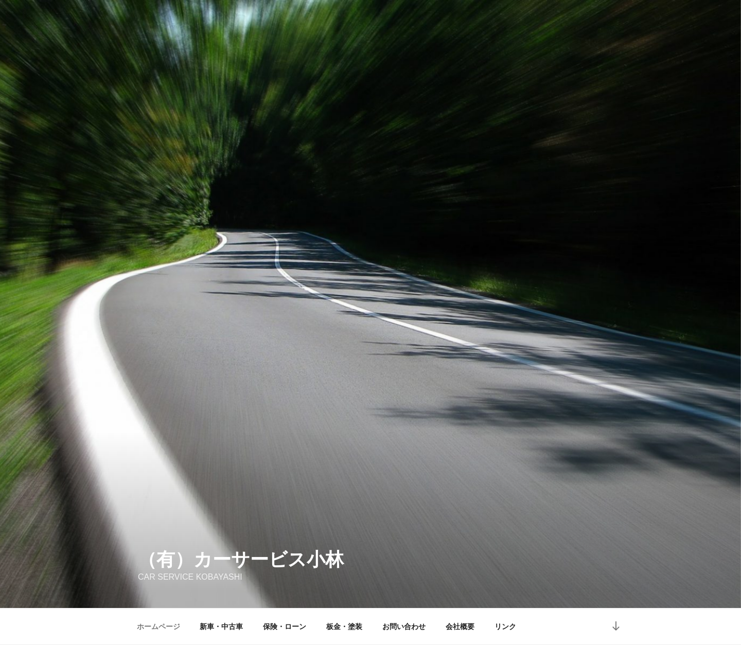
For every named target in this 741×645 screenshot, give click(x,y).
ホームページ (158, 626)
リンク (505, 626)
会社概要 (460, 626)
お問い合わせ (404, 626)
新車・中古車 (221, 626)
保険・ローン (284, 626)
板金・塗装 (344, 626)
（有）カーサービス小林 (241, 559)
